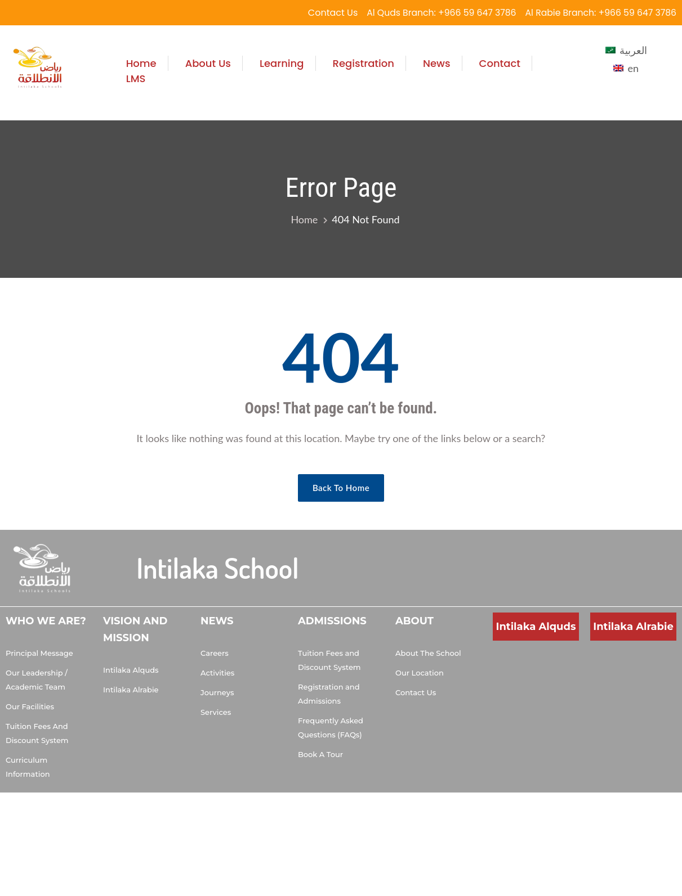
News (437, 63)
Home (141, 63)
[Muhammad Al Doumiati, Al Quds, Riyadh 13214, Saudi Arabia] (536, 683)
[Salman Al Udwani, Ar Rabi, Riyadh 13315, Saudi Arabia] (633, 683)
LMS (136, 78)
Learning (282, 63)
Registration (363, 63)
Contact (499, 63)
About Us (208, 63)
